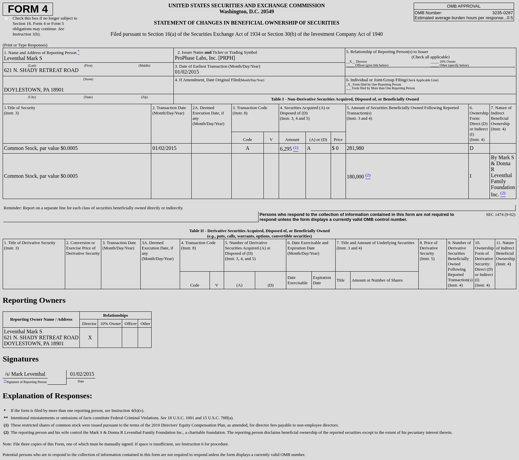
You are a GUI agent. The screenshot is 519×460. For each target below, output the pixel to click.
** (5, 380)
